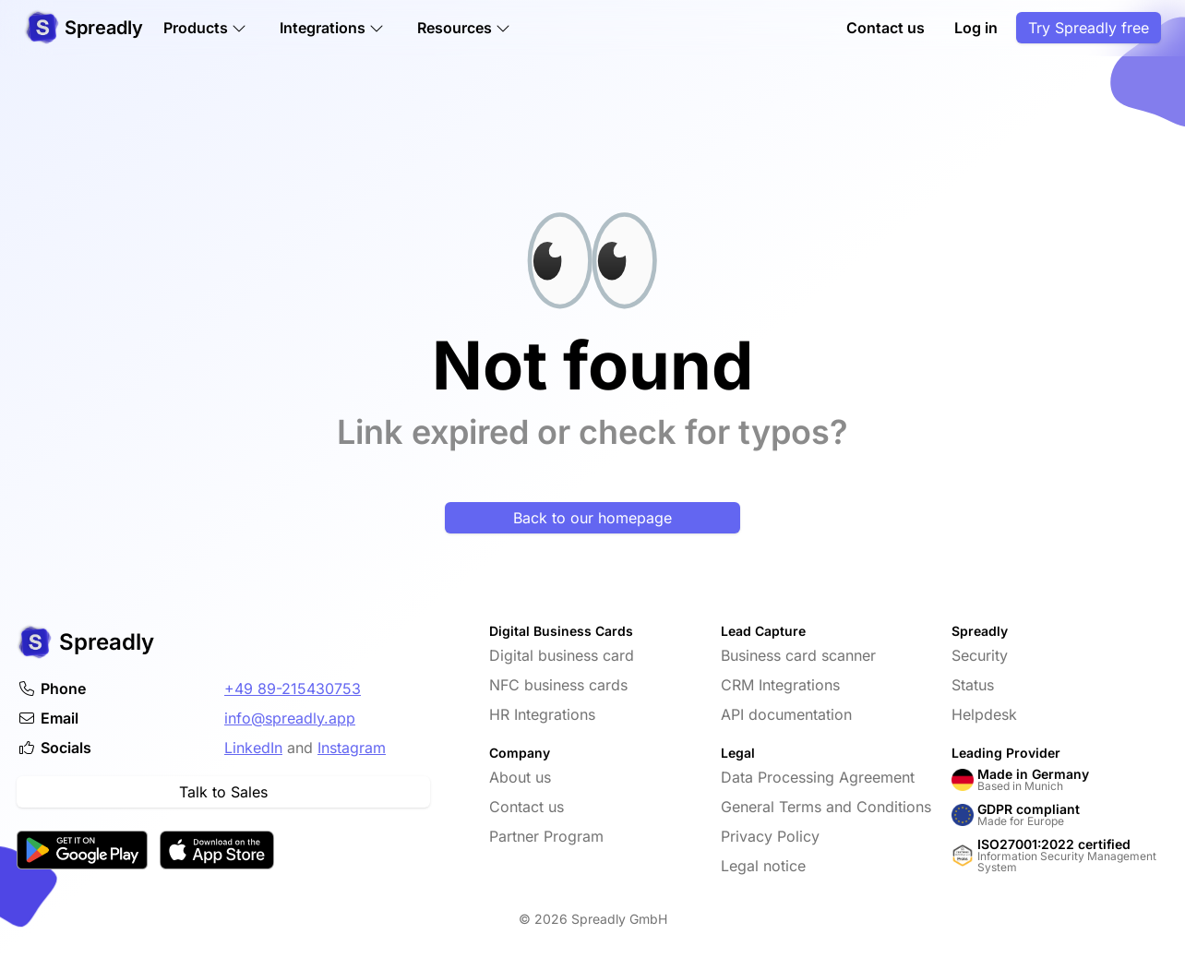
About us (520, 777)
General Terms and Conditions (826, 806)
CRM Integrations (780, 685)
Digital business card (561, 655)
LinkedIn (253, 747)
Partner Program (546, 836)
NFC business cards (558, 685)
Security (980, 655)
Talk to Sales (223, 792)
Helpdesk (984, 714)
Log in (976, 29)
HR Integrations (542, 714)
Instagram (351, 747)
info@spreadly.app (289, 718)
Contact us (885, 29)
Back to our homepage (592, 518)
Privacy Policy (770, 836)
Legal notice (763, 865)
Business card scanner (798, 655)
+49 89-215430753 (292, 688)
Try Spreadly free (1088, 29)
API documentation (786, 714)
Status (973, 685)
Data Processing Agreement (818, 777)
